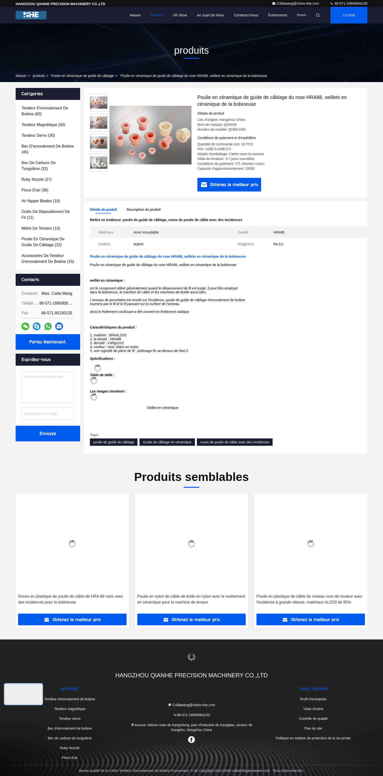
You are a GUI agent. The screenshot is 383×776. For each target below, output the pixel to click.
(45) (47, 149)
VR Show (180, 15)
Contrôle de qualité (313, 719)
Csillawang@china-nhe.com (296, 3)
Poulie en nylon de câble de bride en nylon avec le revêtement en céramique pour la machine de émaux (191, 599)
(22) (42, 242)
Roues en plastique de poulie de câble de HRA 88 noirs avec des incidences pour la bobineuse (70, 599)
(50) (43, 125)
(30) (38, 135)
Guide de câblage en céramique (167, 442)
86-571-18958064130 (348, 3)
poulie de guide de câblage (113, 442)
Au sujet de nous (210, 15)
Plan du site (313, 728)
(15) (47, 259)
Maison (135, 15)
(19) (40, 201)
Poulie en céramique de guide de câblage (82, 76)
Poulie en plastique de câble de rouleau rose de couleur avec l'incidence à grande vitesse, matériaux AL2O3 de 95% (309, 599)
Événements (277, 15)
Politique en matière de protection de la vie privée (313, 738)
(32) (38, 166)
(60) (44, 111)
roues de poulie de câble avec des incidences (234, 442)
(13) (40, 228)
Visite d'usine (313, 709)
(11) (45, 215)
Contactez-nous (246, 15)
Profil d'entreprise (313, 699)
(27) (36, 179)
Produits (156, 15)
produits (39, 76)
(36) (34, 190)
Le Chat (349, 15)
